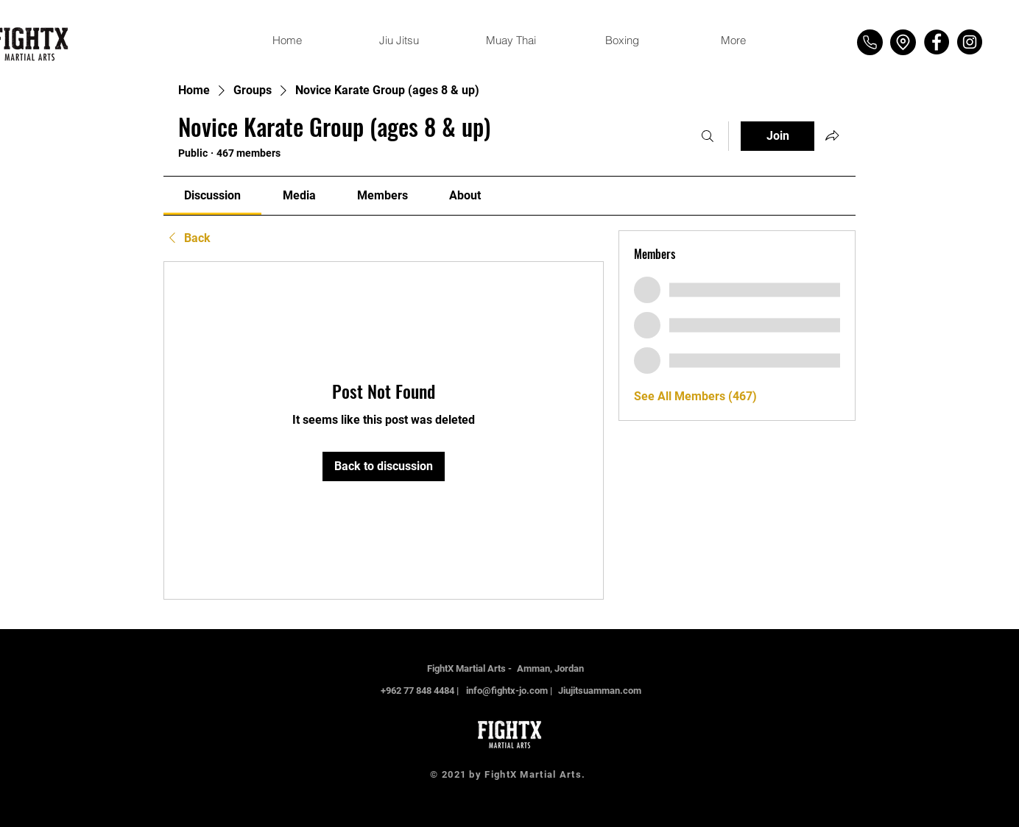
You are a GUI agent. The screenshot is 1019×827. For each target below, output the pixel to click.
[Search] (707, 136)
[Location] (903, 42)
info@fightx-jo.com (507, 690)
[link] (212, 195)
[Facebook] (936, 41)
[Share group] (832, 135)
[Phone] (870, 42)
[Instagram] (969, 41)
